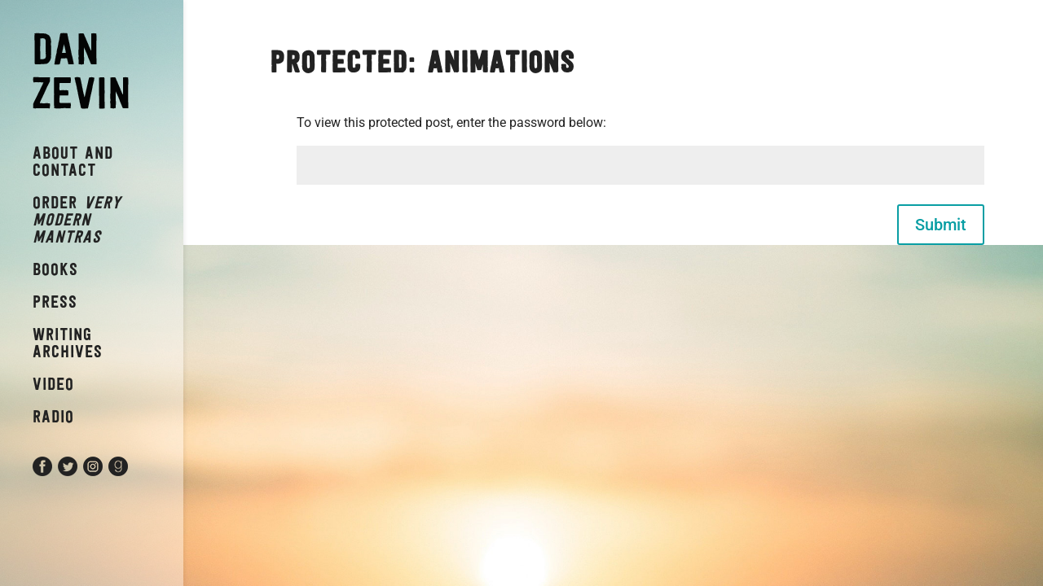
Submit (940, 224)
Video (53, 383)
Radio (53, 416)
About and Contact (73, 161)
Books (55, 269)
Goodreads (134, 473)
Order (77, 219)
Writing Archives (68, 343)
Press (55, 301)
